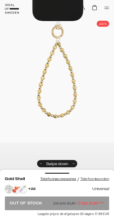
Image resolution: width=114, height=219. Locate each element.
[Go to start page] (12, 9)
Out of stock (57, 203)
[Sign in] (82, 8)
